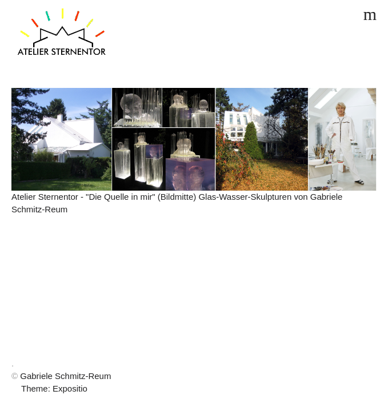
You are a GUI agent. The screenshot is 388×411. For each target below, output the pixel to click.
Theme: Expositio (54, 388)
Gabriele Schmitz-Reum (65, 376)
